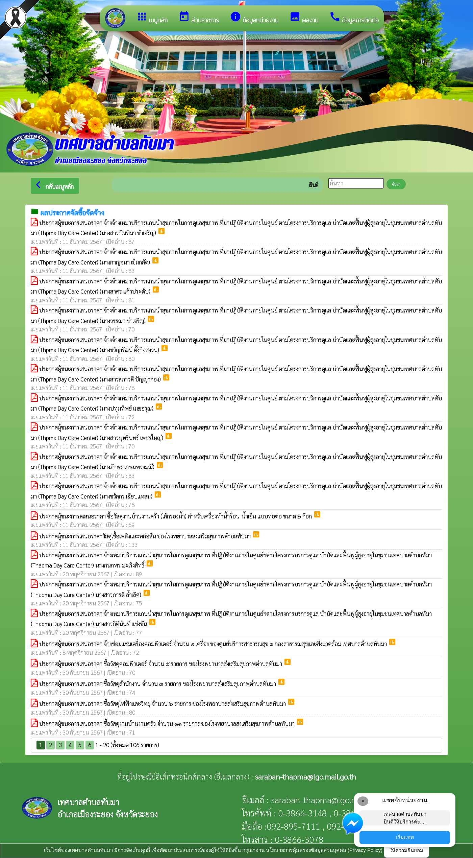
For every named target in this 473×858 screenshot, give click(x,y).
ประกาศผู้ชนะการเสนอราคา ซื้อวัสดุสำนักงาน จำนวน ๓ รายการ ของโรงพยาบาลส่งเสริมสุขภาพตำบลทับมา (158, 683)
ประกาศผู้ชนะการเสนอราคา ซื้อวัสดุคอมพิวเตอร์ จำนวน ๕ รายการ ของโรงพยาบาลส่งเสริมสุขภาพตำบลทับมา (161, 663)
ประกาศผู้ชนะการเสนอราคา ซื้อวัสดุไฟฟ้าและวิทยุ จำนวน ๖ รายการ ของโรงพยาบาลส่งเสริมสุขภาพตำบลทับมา (163, 703)
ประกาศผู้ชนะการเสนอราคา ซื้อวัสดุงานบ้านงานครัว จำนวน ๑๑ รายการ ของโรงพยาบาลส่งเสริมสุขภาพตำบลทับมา (167, 723)
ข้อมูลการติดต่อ (354, 18)
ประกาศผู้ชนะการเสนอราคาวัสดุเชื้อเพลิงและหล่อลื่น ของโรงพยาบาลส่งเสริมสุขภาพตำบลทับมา (145, 536)
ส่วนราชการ (198, 18)
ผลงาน (303, 18)
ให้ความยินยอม (406, 850)
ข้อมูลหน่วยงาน (254, 18)
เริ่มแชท (405, 837)
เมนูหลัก (152, 18)
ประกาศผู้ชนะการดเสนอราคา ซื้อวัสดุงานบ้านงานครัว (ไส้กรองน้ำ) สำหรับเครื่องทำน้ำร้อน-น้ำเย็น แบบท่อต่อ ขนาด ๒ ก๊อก (176, 516)
